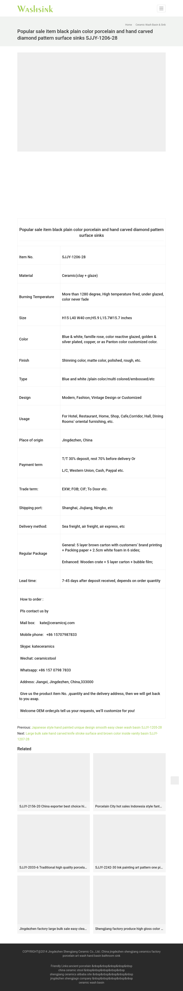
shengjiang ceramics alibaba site (71, 974)
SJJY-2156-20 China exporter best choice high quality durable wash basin (53, 806)
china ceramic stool (70, 970)
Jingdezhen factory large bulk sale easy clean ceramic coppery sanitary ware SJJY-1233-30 (53, 929)
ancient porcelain (80, 966)
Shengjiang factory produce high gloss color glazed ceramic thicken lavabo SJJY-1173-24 (129, 929)
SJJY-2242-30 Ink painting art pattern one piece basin (129, 867)
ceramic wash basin (91, 982)
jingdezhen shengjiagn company (71, 978)
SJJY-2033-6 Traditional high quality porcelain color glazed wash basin (53, 867)
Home (128, 24)
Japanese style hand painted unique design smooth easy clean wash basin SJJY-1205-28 (97, 727)
